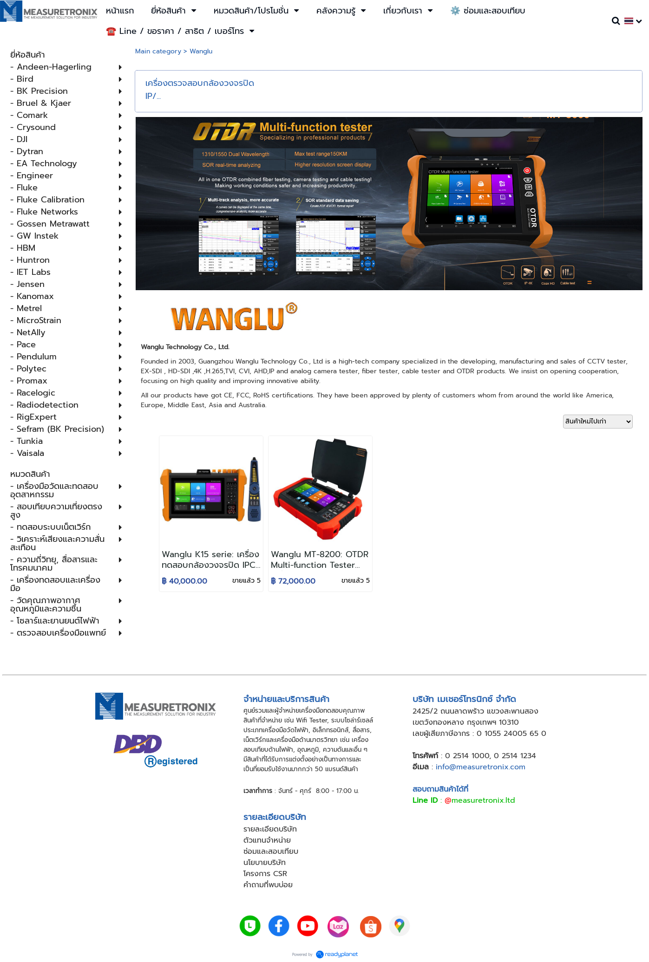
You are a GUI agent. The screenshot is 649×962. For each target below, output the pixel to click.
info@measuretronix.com (480, 767)
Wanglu (201, 51)
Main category (158, 51)
